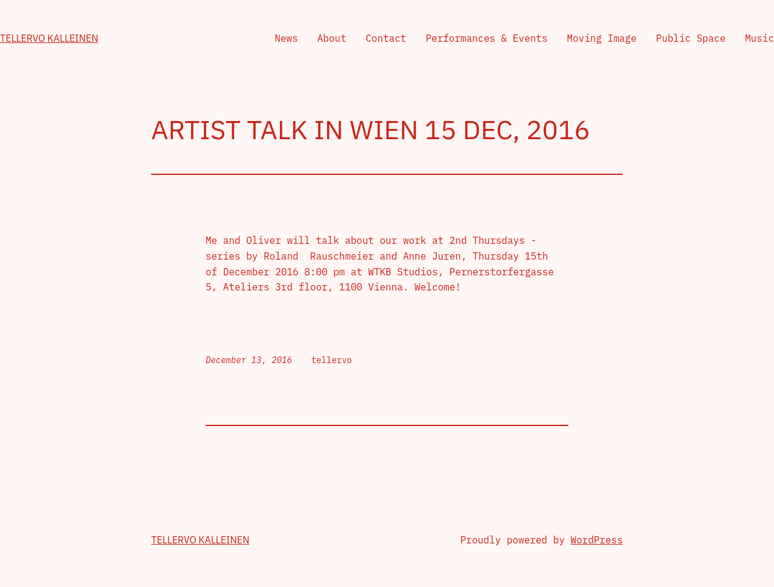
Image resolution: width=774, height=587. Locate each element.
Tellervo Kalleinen (49, 38)
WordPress (597, 540)
